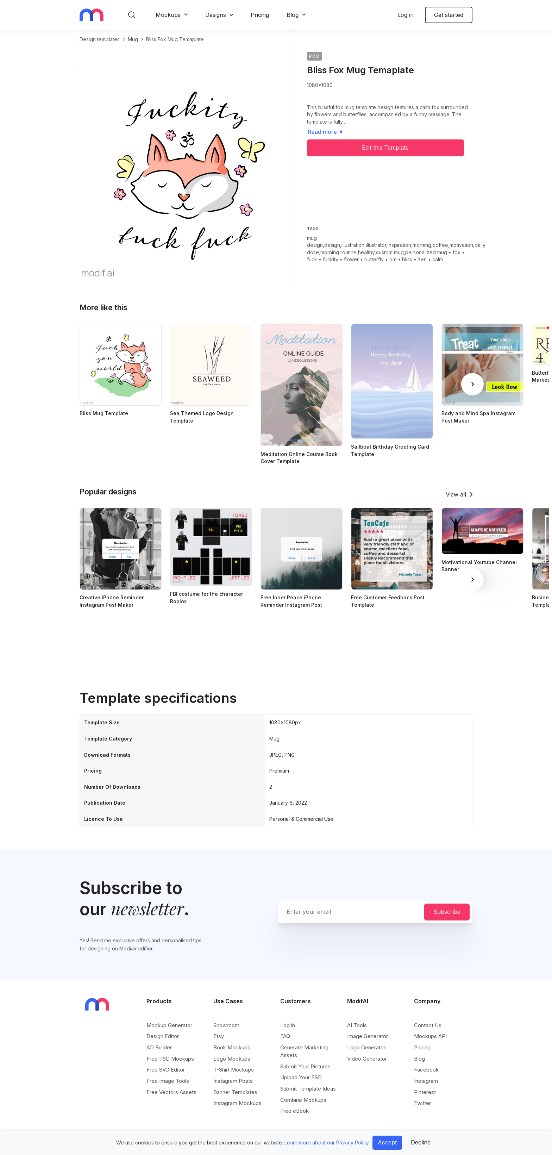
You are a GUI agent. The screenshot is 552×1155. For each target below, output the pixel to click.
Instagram (426, 1081)
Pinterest (425, 1092)
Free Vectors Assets (171, 1092)
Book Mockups (231, 1047)
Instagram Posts (233, 1081)
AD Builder (159, 1047)
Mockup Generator (169, 1025)
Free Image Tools (167, 1081)
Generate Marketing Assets (304, 1051)
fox (456, 252)
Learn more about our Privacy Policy (326, 1142)
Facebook (426, 1069)
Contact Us (427, 1025)
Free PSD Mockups (170, 1058)
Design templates (100, 39)
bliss (407, 259)
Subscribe (446, 911)
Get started (448, 14)
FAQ (285, 1036)
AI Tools (357, 1025)
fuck (312, 259)
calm (437, 259)
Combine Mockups (303, 1100)
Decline (421, 1142)
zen (422, 259)
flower (351, 259)
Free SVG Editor (165, 1069)
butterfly (374, 259)
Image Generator (367, 1036)
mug (133, 39)
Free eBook (294, 1110)
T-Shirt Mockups (233, 1069)
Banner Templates (235, 1092)
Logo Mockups (231, 1058)
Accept (387, 1142)
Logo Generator (366, 1047)
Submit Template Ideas (308, 1088)
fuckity (330, 259)
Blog (293, 14)
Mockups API (430, 1036)
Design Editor (162, 1036)
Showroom (226, 1025)
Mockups (168, 14)
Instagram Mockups (237, 1103)
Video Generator (367, 1058)
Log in (405, 14)
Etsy (218, 1036)
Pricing (260, 14)
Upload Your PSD (301, 1077)
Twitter (422, 1103)
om (392, 259)
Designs (215, 14)
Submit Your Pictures (305, 1066)
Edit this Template (385, 147)
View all (456, 494)
